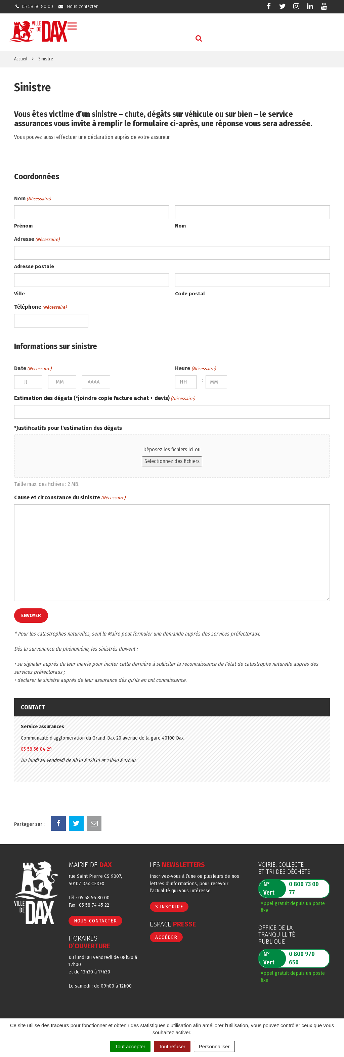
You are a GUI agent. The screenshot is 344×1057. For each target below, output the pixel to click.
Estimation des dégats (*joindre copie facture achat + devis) (104, 399)
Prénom (23, 226)
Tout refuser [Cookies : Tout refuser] (172, 1046)
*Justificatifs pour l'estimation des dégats (68, 428)
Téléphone (40, 307)
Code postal (190, 294)
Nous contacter (95, 921)
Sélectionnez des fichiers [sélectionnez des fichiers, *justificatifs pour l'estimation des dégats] (172, 461)
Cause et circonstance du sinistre (69, 498)
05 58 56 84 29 (36, 749)
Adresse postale (34, 266)
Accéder (166, 937)
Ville (19, 294)
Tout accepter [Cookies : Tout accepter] (130, 1046)
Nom (180, 226)
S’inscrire (169, 907)
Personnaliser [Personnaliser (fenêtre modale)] (214, 1046)
